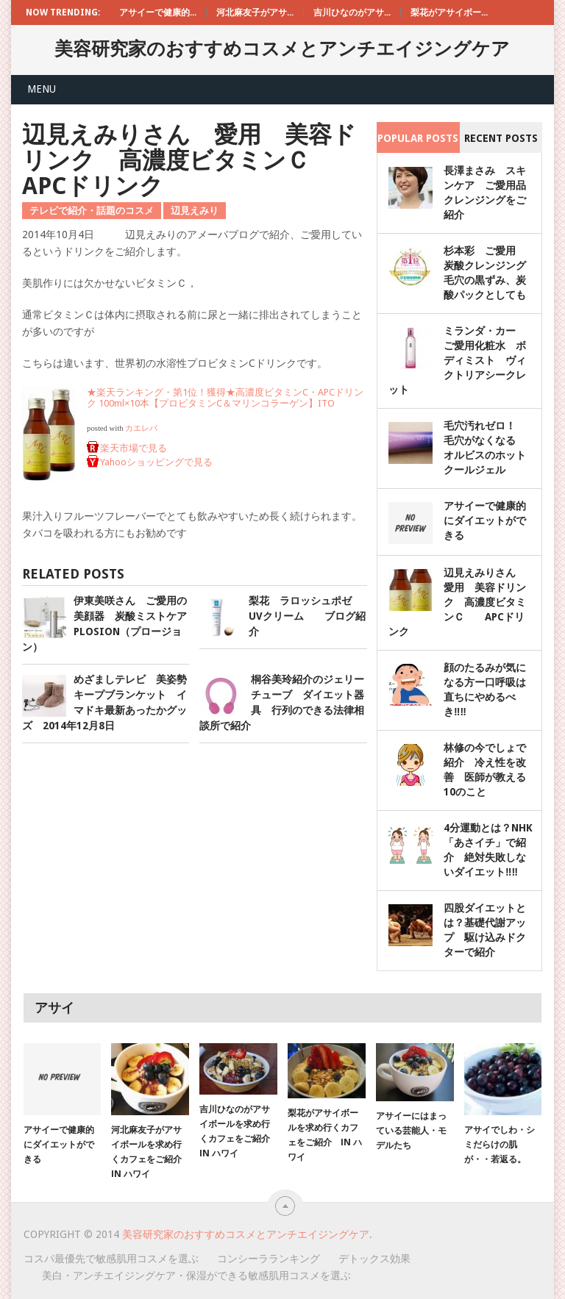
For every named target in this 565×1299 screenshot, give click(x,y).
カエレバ (141, 428)
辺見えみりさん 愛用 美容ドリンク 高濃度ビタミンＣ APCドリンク (189, 160)
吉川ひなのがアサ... (352, 12)
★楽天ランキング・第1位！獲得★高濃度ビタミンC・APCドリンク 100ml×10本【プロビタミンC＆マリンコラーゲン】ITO (225, 398)
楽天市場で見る (133, 448)
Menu (41, 89)
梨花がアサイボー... (449, 12)
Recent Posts (501, 138)
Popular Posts (417, 138)
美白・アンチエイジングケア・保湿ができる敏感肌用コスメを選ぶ (196, 1275)
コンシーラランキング (268, 1258)
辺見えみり (194, 210)
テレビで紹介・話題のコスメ (91, 210)
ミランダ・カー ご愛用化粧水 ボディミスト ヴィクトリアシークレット (457, 360)
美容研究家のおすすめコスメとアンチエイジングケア (282, 49)
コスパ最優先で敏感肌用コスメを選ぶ (111, 1258)
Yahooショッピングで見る (156, 462)
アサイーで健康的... (157, 12)
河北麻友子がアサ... (255, 12)
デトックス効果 (374, 1258)
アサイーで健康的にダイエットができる (485, 520)
